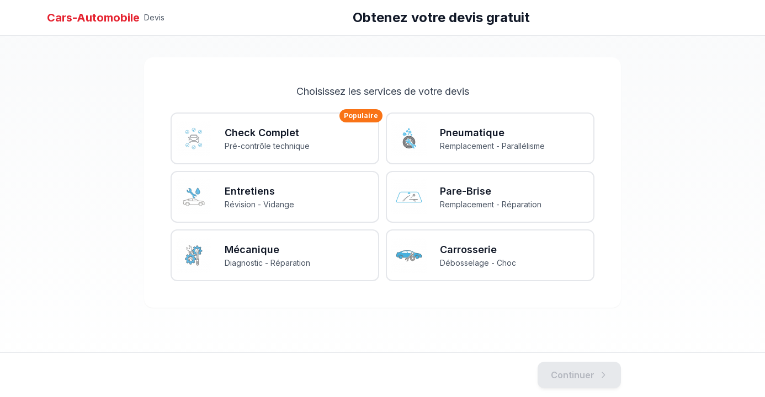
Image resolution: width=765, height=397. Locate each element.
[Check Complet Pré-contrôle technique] (275, 138)
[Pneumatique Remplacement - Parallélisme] (490, 138)
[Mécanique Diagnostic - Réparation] (275, 255)
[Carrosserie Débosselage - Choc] (490, 255)
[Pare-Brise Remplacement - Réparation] (490, 197)
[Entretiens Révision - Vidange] (275, 197)
